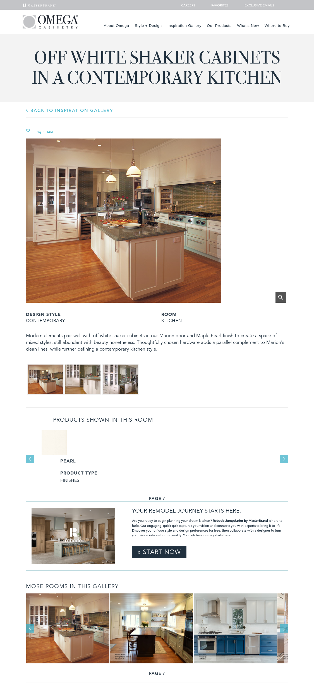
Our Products (219, 26)
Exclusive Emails (256, 5)
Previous (30, 459)
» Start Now (159, 552)
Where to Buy (277, 26)
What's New (248, 26)
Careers (188, 5)
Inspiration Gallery (184, 26)
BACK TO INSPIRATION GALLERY (71, 110)
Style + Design (148, 26)
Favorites (217, 5)
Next (284, 459)
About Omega (116, 26)
